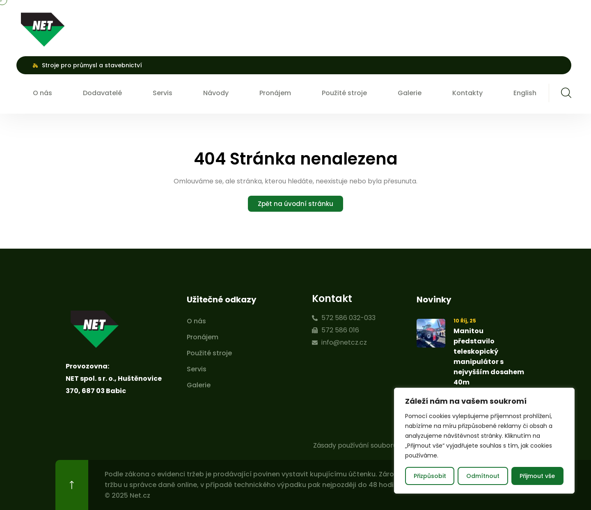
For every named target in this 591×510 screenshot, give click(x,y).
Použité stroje (344, 93)
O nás (42, 93)
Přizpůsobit (430, 476)
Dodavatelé (102, 93)
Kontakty (467, 93)
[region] (484, 441)
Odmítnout (482, 476)
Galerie (409, 93)
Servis (162, 93)
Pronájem (275, 93)
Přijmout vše (537, 476)
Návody (216, 93)
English (524, 93)
